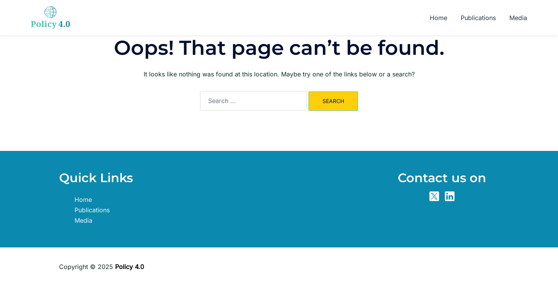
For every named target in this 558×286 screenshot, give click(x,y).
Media (518, 18)
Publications (478, 18)
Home (438, 18)
